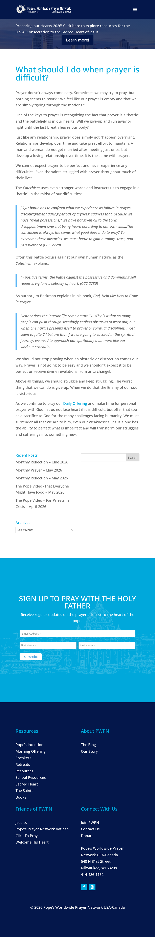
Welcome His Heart (32, 842)
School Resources (31, 777)
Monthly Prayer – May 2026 (39, 470)
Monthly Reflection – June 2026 (42, 462)
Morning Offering (30, 751)
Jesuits (21, 822)
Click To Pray (27, 835)
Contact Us (90, 829)
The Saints (24, 790)
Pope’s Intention (29, 744)
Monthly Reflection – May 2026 (42, 478)
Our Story (89, 751)
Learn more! (77, 40)
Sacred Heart (27, 784)
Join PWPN (90, 822)
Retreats (23, 764)
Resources (24, 770)
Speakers (23, 757)
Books (21, 797)
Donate (87, 835)
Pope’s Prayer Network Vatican (42, 829)
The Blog (88, 744)
